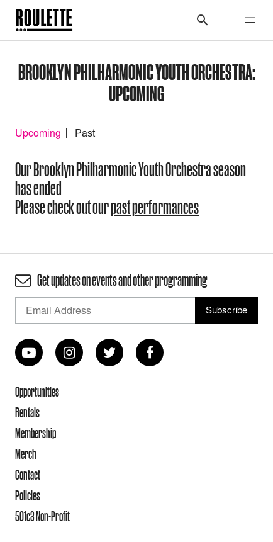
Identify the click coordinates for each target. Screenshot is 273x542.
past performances (155, 207)
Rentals (27, 412)
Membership (35, 433)
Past (85, 133)
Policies (27, 495)
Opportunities (37, 391)
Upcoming (38, 133)
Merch (25, 454)
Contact (27, 474)
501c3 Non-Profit (42, 516)
